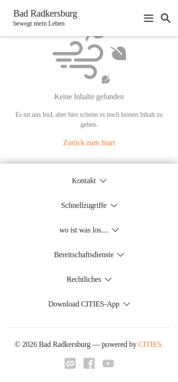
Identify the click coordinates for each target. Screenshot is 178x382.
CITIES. (151, 344)
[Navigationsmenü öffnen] (148, 18)
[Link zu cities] (70, 366)
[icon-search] (165, 18)
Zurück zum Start (89, 143)
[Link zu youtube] (108, 364)
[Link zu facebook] (89, 366)
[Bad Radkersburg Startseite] (42, 18)
